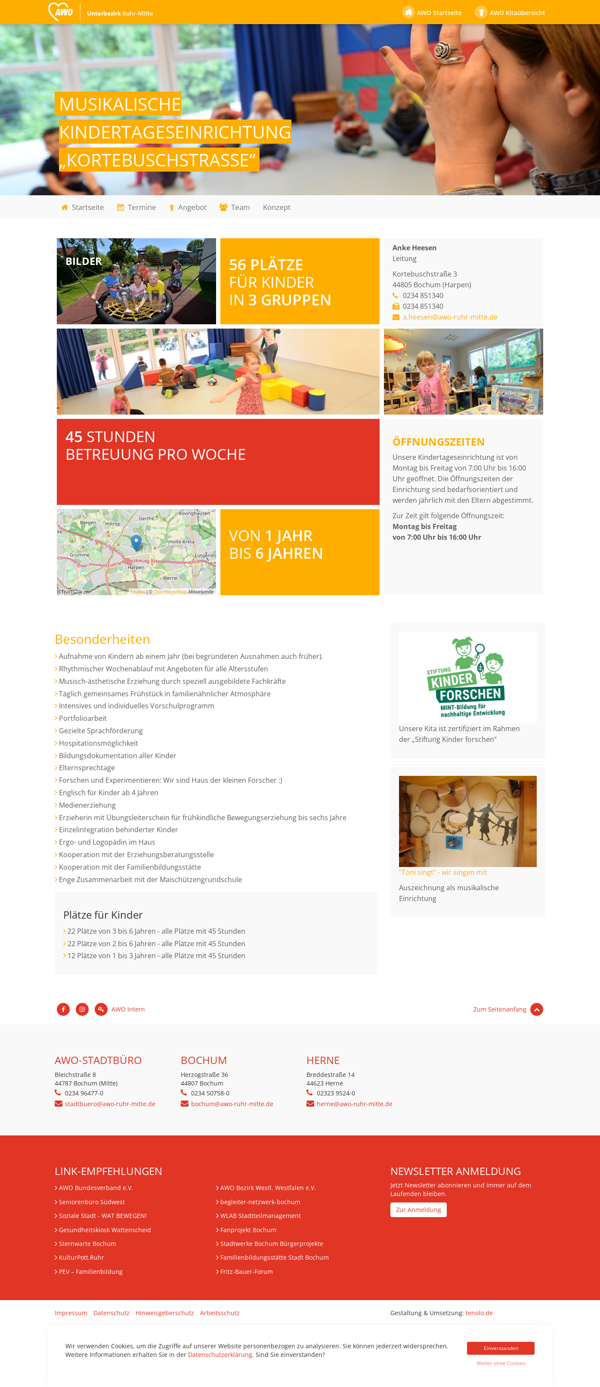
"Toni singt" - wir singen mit (443, 872)
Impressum (71, 1313)
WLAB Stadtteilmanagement (260, 1216)
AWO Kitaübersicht (517, 13)
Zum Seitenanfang (508, 1009)
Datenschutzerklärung (220, 1354)
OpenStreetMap (170, 591)
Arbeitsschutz (220, 1313)
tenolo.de (479, 1313)
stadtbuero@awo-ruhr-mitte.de (110, 1104)
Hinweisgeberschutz (165, 1313)
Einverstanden (501, 1348)
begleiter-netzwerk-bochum (260, 1202)
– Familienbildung (91, 1271)
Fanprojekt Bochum (248, 1230)
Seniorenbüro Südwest (92, 1202)
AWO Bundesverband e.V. (96, 1188)
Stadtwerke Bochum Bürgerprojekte (271, 1243)
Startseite (82, 207)
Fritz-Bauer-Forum (246, 1271)
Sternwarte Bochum (87, 1243)
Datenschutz (111, 1313)
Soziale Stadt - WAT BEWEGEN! (103, 1216)
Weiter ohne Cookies (501, 1363)
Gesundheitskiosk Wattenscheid (105, 1230)
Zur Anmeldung (418, 1210)
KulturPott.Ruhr (81, 1257)
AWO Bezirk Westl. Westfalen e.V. (268, 1188)
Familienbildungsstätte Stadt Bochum (274, 1257)
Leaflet (138, 591)
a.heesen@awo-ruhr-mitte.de (450, 317)
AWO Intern (120, 1009)
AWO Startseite (439, 13)
